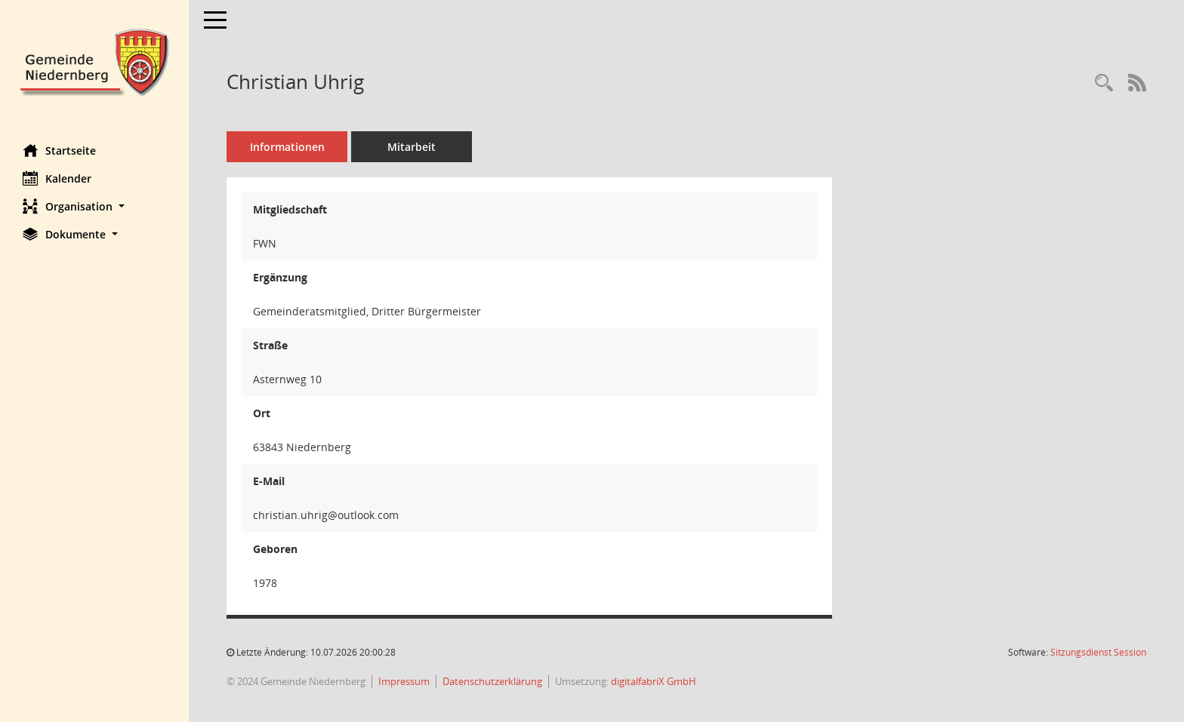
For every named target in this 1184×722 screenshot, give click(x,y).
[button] (94, 206)
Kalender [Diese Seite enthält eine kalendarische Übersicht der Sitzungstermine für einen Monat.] (57, 178)
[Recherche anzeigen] (1104, 83)
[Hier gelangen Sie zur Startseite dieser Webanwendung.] (94, 61)
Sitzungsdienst (1098, 652)
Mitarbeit (411, 147)
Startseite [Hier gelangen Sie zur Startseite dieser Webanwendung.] (59, 150)
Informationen (287, 147)
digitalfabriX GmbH (653, 681)
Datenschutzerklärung (492, 681)
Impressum (404, 681)
